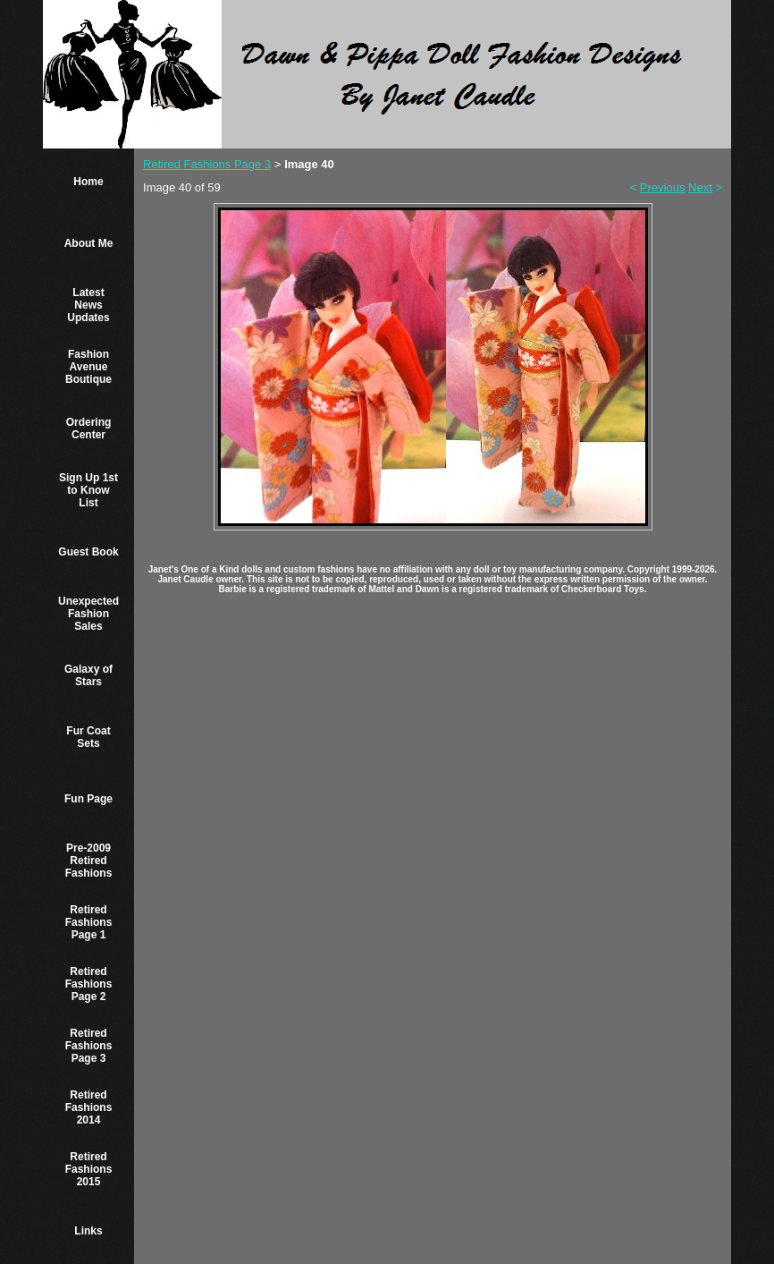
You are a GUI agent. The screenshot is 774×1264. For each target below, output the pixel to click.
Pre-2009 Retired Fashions (89, 860)
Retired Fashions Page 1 (89, 922)
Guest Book (88, 552)
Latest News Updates (88, 305)
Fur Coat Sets (88, 737)
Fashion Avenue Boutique (88, 367)
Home (88, 181)
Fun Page (88, 799)
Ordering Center (89, 428)
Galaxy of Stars (88, 675)
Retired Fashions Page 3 (89, 1046)
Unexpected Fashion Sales (88, 613)
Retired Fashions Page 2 (89, 984)
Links (88, 1231)
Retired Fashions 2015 (89, 1169)
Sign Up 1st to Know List (88, 490)
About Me (89, 243)
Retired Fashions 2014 (89, 1107)
